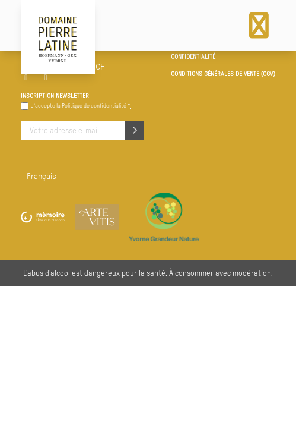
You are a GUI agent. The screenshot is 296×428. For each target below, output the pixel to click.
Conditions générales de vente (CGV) (223, 74)
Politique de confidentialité (94, 106)
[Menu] (259, 25)
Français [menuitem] (41, 176)
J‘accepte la (81, 106)
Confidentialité (193, 57)
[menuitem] (41, 178)
